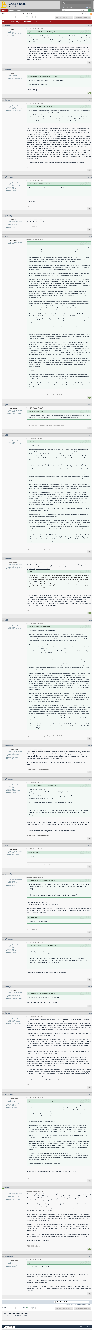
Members (11, 10)
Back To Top (5, 1331)
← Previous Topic (69, 1304)
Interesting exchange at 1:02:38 (38, 794)
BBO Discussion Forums (8, 13)
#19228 (90, 435)
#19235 (90, 939)
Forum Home (12, 1331)
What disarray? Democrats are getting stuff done (42, 630)
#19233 (90, 845)
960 (20, 17)
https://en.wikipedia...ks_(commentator (38, 569)
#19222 (90, 70)
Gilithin (8, 25)
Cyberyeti (9, 1256)
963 (31, 17)
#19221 (90, 25)
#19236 (90, 987)
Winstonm (9, 177)
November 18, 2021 (34, 445)
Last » (40, 17)
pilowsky (8, 216)
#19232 (90, 779)
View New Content (84, 13)
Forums (4, 10)
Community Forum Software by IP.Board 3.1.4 (80, 1331)
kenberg (8, 100)
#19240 (90, 1256)
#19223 (90, 100)
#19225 (90, 216)
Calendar (18, 10)
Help (88, 7)
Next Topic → (88, 1304)
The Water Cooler (28, 13)
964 (34, 17)
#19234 (90, 874)
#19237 (90, 1013)
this (54, 856)
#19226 (90, 236)
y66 (6, 236)
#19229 (90, 559)
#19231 (90, 746)
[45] (36, 581)
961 (24, 17)
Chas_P (8, 987)
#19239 (90, 1188)
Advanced (92, 10)
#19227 (90, 404)
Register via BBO (68, 7)
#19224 (90, 177)
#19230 (90, 620)
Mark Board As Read (32, 1331)
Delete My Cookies (22, 1331)
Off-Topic (19, 13)
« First (13, 17)
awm (7, 1188)
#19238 (90, 1094)
